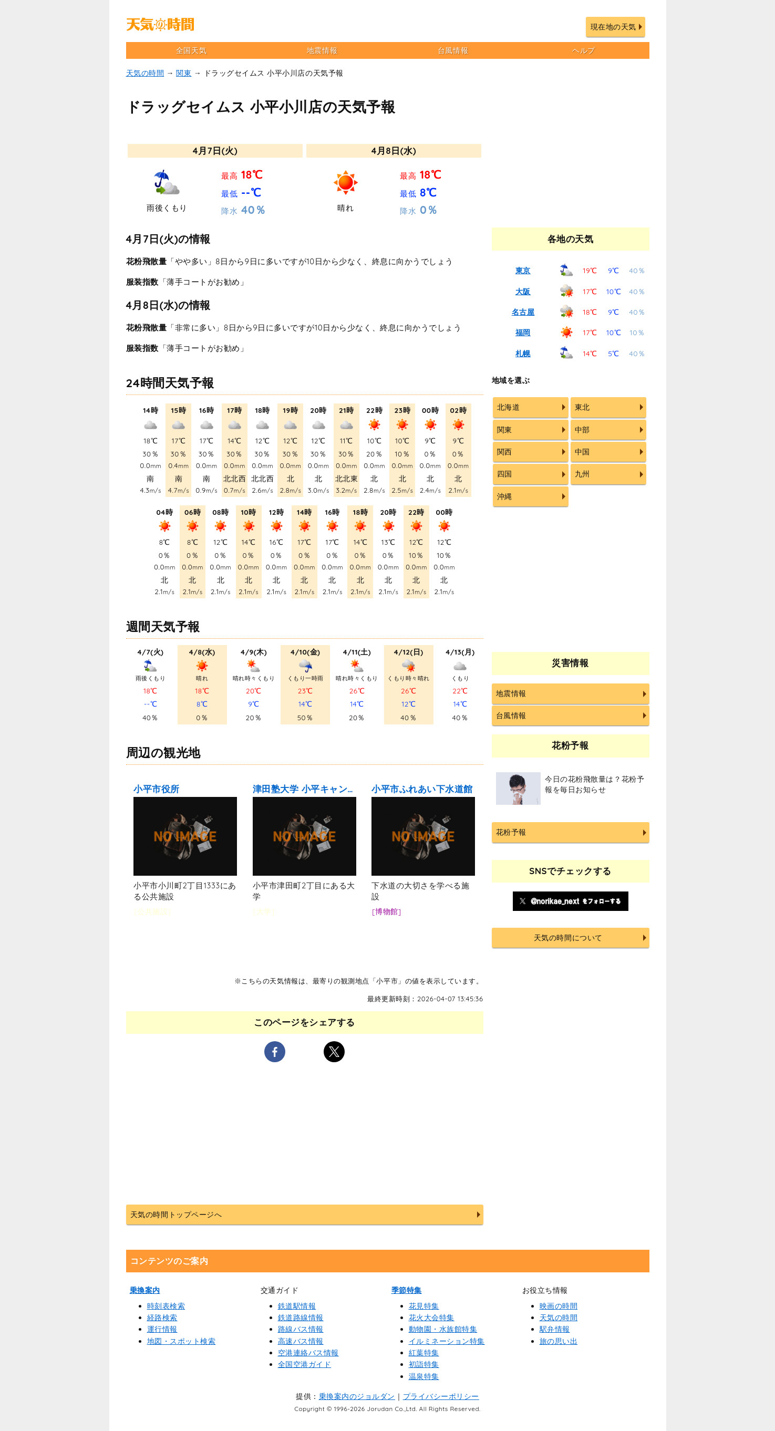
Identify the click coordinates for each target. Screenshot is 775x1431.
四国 (504, 474)
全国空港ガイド (305, 1364)
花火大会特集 (431, 1317)
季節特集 (406, 1290)
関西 (504, 452)
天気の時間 (145, 73)
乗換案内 (145, 1290)
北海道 (508, 407)
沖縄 (504, 496)
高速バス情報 (301, 1341)
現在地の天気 (613, 27)
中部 (582, 429)
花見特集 (424, 1306)
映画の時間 (559, 1306)
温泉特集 (424, 1376)
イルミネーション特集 (447, 1341)
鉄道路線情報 (301, 1317)
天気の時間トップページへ (176, 1214)
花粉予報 (511, 832)
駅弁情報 (555, 1329)
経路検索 (162, 1317)
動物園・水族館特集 (443, 1329)
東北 (582, 407)
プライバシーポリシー (441, 1396)
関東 (183, 73)
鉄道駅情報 (297, 1306)
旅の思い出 (559, 1341)
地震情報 (322, 50)
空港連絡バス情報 (308, 1352)
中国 (582, 452)
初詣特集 (424, 1364)
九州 (582, 474)
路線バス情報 (301, 1329)
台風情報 (453, 50)
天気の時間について (568, 937)
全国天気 (191, 50)
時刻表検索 (166, 1306)
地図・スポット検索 (181, 1341)
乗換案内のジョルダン (357, 1396)
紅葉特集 (424, 1352)
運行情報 (162, 1329)
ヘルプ (583, 50)
